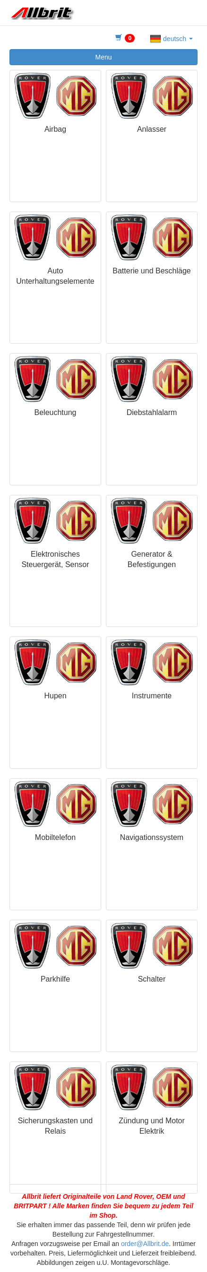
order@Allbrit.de (145, 1243)
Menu (103, 57)
